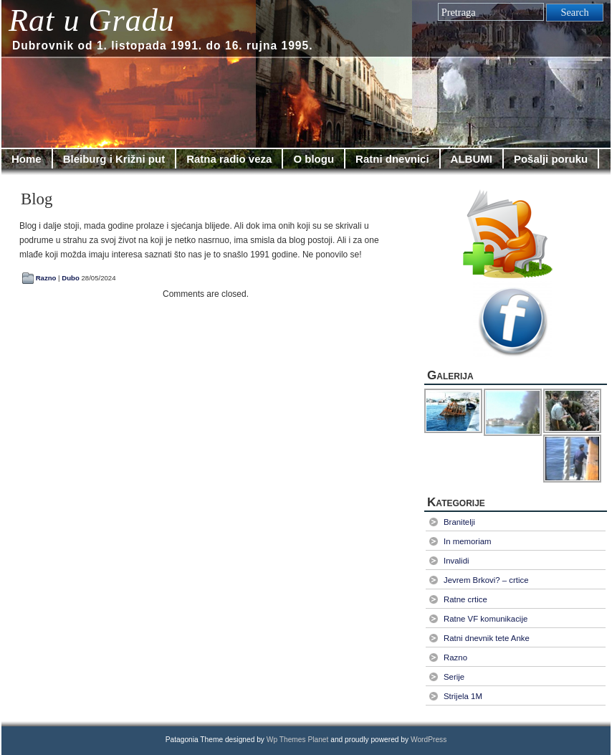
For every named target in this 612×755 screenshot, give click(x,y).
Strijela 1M (463, 696)
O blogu (313, 159)
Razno (46, 278)
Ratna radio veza (229, 159)
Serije (454, 677)
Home (26, 159)
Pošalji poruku (551, 159)
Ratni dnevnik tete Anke (487, 638)
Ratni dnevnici (392, 159)
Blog (36, 199)
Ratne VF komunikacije (485, 618)
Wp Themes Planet (298, 740)
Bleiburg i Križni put (114, 159)
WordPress (428, 740)
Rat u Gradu (92, 20)
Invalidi (456, 560)
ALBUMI (471, 159)
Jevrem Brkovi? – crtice (486, 580)
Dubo (71, 278)
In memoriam (468, 541)
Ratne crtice (465, 599)
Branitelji (459, 522)
